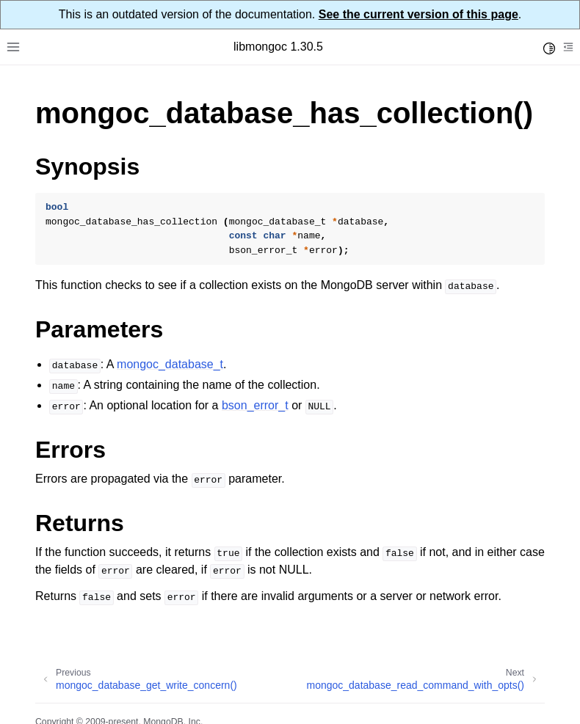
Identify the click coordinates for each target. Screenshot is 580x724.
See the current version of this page (418, 14)
